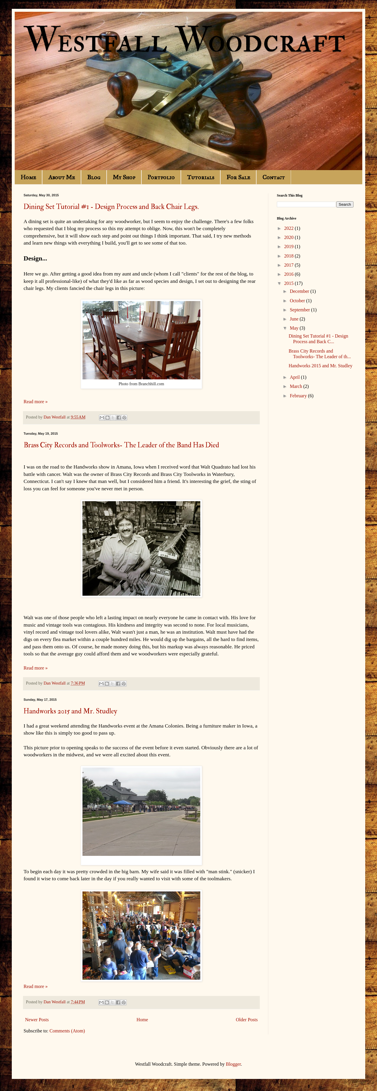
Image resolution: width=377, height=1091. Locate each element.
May (295, 328)
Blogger (233, 1064)
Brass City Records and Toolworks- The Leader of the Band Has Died (121, 445)
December (300, 291)
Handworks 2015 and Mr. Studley (70, 711)
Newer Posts (37, 1019)
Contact (273, 177)
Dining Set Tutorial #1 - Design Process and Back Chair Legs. (111, 206)
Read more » (36, 401)
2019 (289, 246)
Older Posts (247, 1019)
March (296, 386)
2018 (289, 255)
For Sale (238, 177)
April (295, 377)
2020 (289, 237)
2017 (289, 265)
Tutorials (200, 177)
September (300, 309)
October (298, 300)
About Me (61, 177)
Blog (93, 177)
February (299, 395)
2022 (289, 228)
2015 (289, 283)
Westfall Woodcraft (184, 40)
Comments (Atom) (67, 1030)
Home (28, 177)
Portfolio (161, 177)
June (295, 318)
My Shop (124, 177)
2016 (289, 274)
